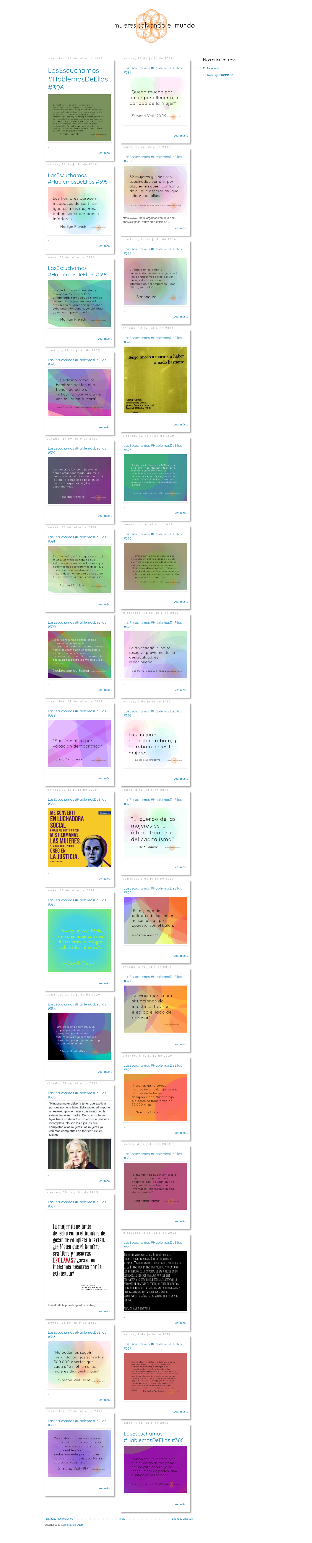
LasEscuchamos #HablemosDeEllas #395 (78, 178)
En (211, 68)
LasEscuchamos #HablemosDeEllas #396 (78, 79)
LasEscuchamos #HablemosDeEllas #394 (78, 271)
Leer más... (105, 153)
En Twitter (218, 75)
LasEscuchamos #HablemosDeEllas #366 (154, 1436)
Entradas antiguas (182, 1518)
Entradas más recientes (59, 1518)
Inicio (122, 1518)
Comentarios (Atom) (72, 1524)
